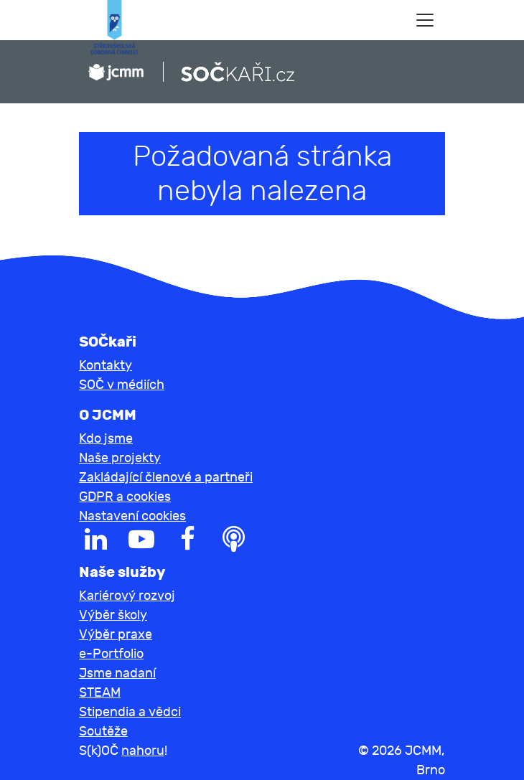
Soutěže (103, 731)
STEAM (100, 692)
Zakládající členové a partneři (166, 477)
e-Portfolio (111, 654)
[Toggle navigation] (425, 20)
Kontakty (105, 365)
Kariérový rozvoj (127, 595)
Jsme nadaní (117, 673)
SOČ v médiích (121, 385)
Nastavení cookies (132, 516)
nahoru (142, 750)
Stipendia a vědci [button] (130, 712)
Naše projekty (120, 458)
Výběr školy (113, 615)
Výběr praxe (115, 634)
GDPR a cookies (125, 496)
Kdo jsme (106, 438)
